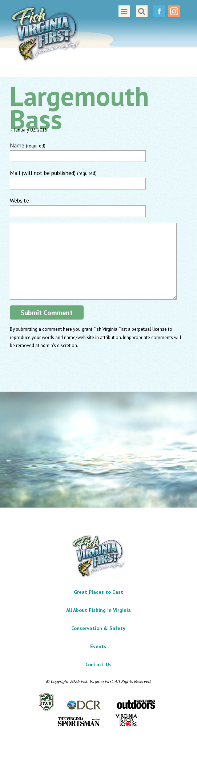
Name (27, 145)
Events (98, 646)
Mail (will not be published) (53, 172)
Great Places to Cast (98, 592)
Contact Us (98, 664)
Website (19, 200)
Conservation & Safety (98, 628)
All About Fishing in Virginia (98, 610)
